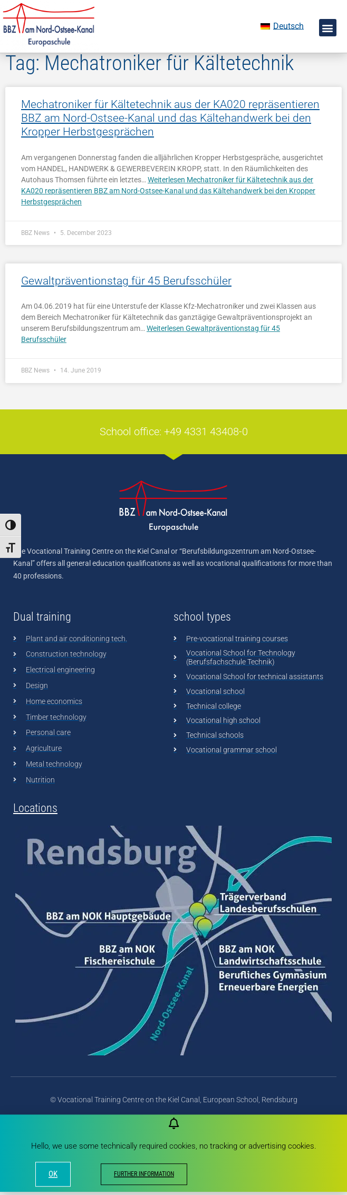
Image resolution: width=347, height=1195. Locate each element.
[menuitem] (282, 26)
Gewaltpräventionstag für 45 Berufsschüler (126, 310)
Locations (35, 837)
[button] (327, 27)
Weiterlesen (168, 220)
